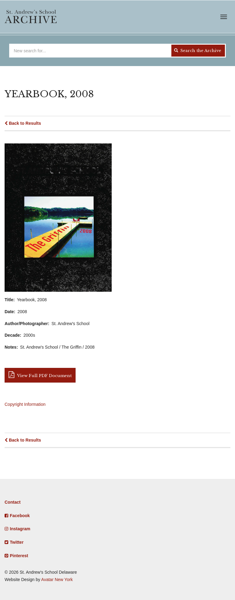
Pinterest (19, 555)
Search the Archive (197, 50)
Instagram (20, 528)
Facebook (20, 515)
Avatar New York (57, 579)
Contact (13, 502)
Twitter (17, 542)
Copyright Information (25, 404)
